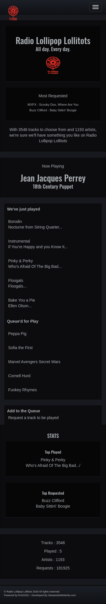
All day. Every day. (53, 49)
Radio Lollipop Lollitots (53, 40)
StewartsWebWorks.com (62, 595)
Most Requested (53, 96)
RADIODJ (23, 595)
